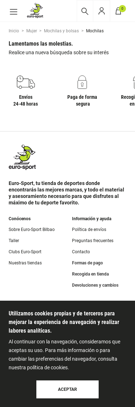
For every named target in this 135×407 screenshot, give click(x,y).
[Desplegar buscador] (85, 11)
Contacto (81, 251)
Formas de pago (87, 262)
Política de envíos (89, 229)
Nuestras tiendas (25, 262)
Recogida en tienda (90, 274)
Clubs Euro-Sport (25, 251)
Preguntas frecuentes (92, 240)
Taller (14, 240)
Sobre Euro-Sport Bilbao (32, 229)
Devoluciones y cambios (95, 285)
